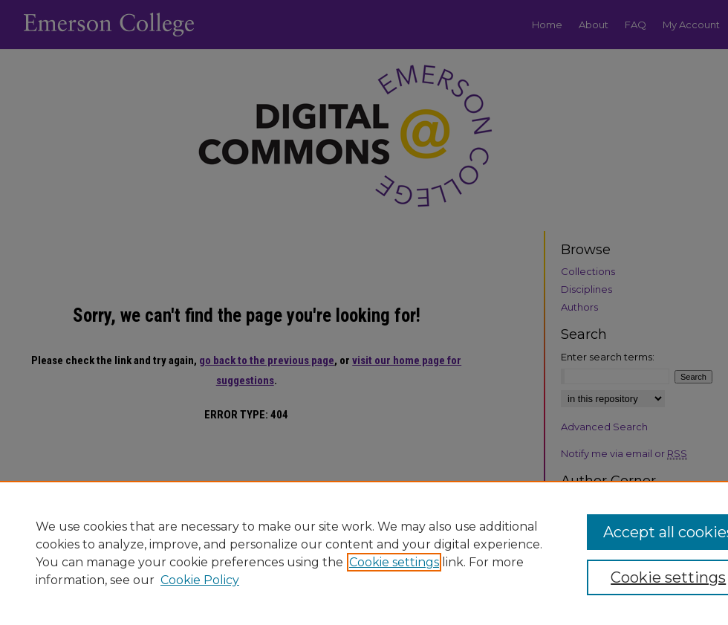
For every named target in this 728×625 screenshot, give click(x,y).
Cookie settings (394, 562)
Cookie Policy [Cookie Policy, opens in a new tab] (199, 580)
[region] (364, 553)
